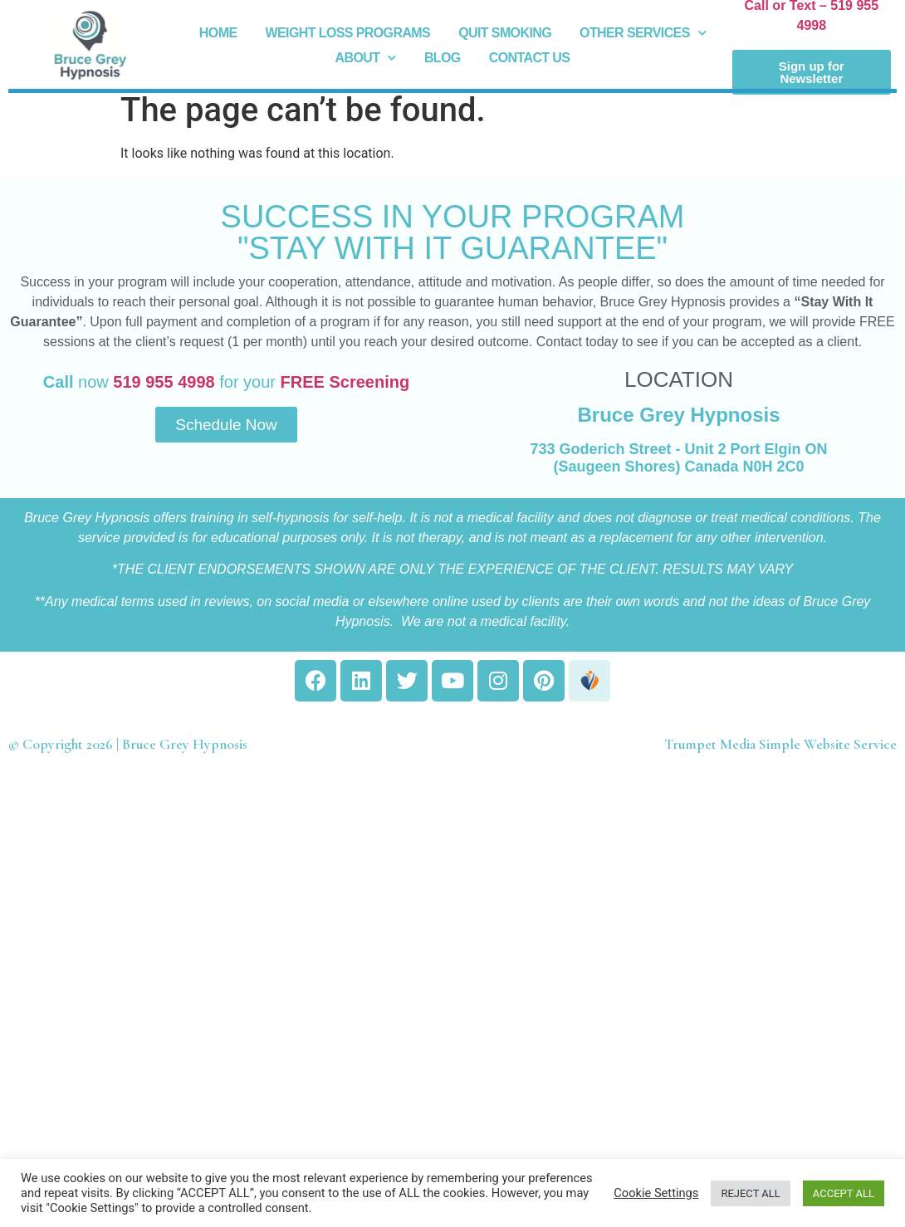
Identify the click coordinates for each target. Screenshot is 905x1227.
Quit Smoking (504, 33)
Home (218, 33)
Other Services (643, 33)
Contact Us (529, 58)
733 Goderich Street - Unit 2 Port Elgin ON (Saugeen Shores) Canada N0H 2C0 (678, 458)
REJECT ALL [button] (750, 1193)
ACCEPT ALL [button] (843, 1193)
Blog (442, 58)
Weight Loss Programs (347, 33)
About (365, 58)
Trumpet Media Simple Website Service (780, 744)
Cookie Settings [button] (656, 1192)
